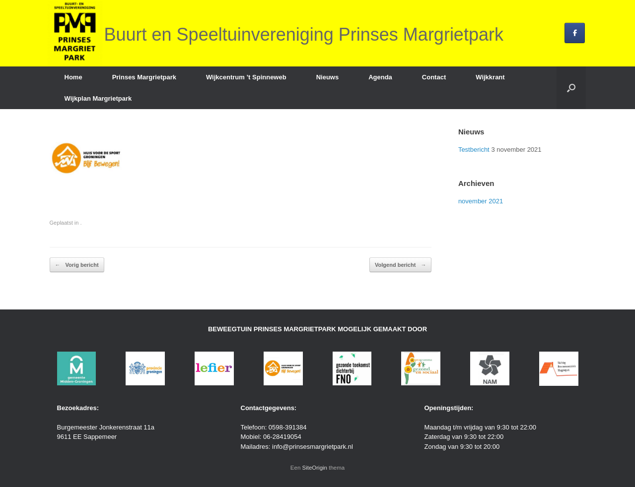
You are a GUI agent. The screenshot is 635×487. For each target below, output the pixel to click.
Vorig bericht (77, 265)
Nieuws (327, 77)
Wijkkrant (490, 77)
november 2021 (480, 201)
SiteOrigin (315, 468)
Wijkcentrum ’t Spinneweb (246, 77)
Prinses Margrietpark (144, 77)
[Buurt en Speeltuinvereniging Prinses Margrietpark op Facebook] (574, 33)
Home (73, 77)
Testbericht (474, 149)
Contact (434, 77)
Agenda (380, 77)
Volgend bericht (400, 265)
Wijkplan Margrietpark (98, 98)
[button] (571, 87)
